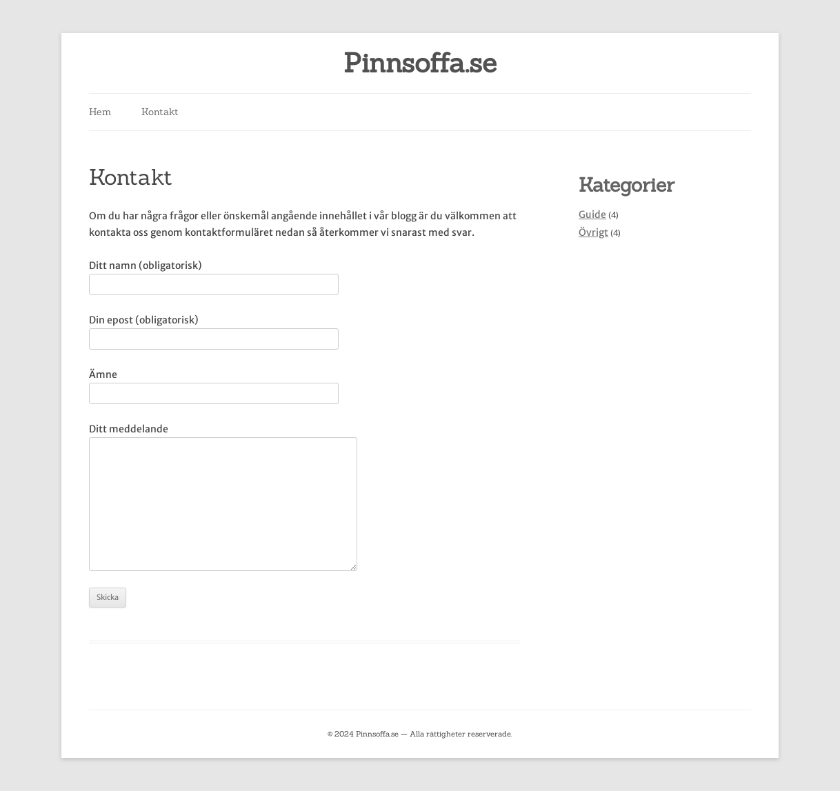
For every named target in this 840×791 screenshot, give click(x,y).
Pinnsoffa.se (420, 63)
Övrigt (593, 232)
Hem (100, 112)
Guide (592, 214)
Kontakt (160, 112)
